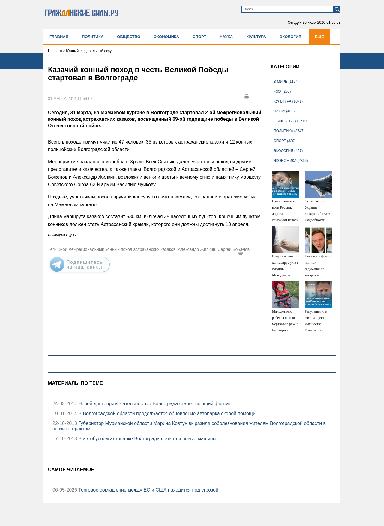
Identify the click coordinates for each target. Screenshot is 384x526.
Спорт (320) (285, 141)
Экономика (166, 36)
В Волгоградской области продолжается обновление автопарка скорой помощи (166, 413)
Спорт (199, 36)
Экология (290, 36)
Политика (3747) (289, 131)
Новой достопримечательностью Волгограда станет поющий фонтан (154, 403)
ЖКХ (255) (282, 91)
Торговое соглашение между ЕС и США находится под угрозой (147, 489)
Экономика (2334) (291, 161)
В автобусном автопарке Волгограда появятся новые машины (146, 438)
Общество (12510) (291, 121)
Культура (256, 36)
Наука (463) (284, 111)
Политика (93, 36)
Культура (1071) (288, 101)
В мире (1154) (286, 81)
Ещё (319, 36)
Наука (226, 36)
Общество (128, 36)
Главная (59, 36)
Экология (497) (288, 151)
